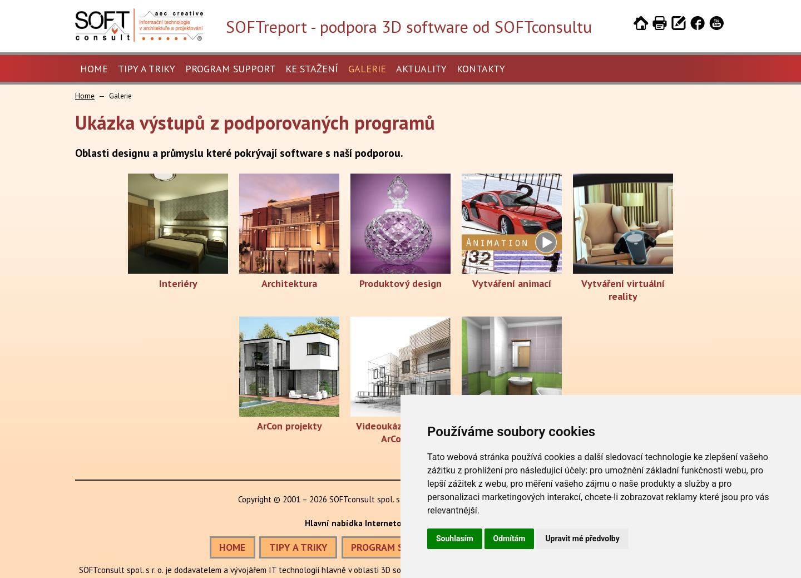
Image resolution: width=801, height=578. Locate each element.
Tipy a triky (146, 68)
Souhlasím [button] (454, 538)
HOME (232, 547)
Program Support (230, 68)
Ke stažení (311, 68)
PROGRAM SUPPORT (395, 547)
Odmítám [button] (509, 538)
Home (94, 68)
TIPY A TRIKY (298, 547)
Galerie (367, 68)
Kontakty (481, 68)
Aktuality (421, 68)
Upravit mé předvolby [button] (582, 538)
